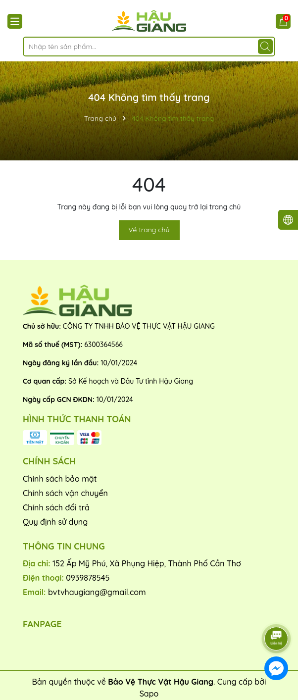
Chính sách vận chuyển (65, 493)
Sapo (149, 694)
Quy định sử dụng (55, 522)
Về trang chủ (149, 229)
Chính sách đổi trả (56, 507)
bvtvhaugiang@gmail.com (97, 592)
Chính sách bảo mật (60, 479)
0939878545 (87, 578)
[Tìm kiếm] (265, 46)
